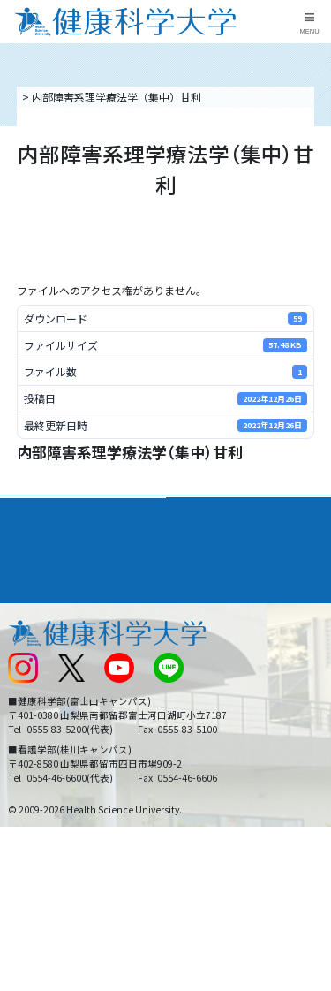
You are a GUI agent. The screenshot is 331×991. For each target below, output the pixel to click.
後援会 (23, 605)
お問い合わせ (204, 634)
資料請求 (314, 175)
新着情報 (28, 663)
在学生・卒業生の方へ (225, 722)
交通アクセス (38, 634)
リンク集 (193, 605)
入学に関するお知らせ (225, 663)
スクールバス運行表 (54, 692)
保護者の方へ (39, 752)
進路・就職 (203, 542)
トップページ (51, 96)
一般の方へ (198, 752)
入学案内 (31, 542)
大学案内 (31, 510)
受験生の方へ (39, 722)
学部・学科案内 (215, 510)
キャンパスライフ (56, 574)
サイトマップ (204, 692)
